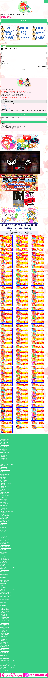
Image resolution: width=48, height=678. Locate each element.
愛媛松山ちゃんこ (5, 623)
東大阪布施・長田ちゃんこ (6, 596)
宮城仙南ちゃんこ (5, 439)
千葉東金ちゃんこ (5, 489)
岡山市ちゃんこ (4, 654)
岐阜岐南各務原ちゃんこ (6, 574)
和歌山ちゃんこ (4, 590)
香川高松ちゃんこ (5, 630)
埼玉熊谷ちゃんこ (5, 477)
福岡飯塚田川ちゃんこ (5, 642)
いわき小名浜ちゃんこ (5, 448)
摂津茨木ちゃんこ (5, 612)
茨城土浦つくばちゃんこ (6, 492)
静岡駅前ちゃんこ (5, 568)
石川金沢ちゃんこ (5, 539)
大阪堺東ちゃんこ (5, 605)
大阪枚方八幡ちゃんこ (5, 611)
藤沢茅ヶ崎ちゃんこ (5, 501)
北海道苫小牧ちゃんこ (5, 459)
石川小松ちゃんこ (5, 536)
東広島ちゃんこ (4, 649)
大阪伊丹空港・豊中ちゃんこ (7, 593)
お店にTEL (24, 20)
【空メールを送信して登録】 (24, 114)
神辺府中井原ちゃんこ (5, 658)
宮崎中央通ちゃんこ (5, 652)
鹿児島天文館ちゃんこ (5, 624)
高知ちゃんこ (4, 646)
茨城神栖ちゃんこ (5, 509)
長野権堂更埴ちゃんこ (5, 546)
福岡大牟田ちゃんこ (5, 655)
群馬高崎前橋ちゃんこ (5, 474)
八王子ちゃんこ (4, 527)
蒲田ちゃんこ (4, 526)
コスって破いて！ (5, 670)
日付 (2, 50)
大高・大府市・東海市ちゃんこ (7, 573)
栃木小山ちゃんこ (5, 478)
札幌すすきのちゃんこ (5, 452)
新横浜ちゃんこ (4, 514)
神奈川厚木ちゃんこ (5, 481)
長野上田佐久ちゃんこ (5, 551)
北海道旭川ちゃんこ (5, 449)
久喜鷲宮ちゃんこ (5, 508)
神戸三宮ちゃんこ (5, 602)
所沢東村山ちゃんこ (5, 505)
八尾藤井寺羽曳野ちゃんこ (6, 599)
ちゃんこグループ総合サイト (7, 662)
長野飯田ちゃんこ (5, 543)
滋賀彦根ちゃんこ (5, 587)
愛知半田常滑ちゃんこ (5, 581)
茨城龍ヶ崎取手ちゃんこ (6, 503)
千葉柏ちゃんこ (4, 517)
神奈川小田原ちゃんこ (5, 493)
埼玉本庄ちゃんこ (5, 484)
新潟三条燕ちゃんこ (5, 552)
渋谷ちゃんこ (4, 524)
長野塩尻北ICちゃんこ (5, 549)
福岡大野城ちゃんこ (5, 645)
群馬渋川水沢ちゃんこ (5, 490)
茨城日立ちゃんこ (5, 530)
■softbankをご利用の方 (5, 108)
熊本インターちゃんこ (5, 627)
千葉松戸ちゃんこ (5, 495)
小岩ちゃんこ (4, 523)
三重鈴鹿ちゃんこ (5, 579)
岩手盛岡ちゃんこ (5, 455)
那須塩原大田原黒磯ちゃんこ (7, 511)
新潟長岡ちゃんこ (5, 542)
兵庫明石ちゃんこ (5, 604)
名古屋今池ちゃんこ (5, 558)
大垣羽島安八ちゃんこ (5, 561)
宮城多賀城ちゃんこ (5, 454)
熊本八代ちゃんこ (5, 651)
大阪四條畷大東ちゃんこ (6, 617)
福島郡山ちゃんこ (5, 456)
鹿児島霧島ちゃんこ (5, 629)
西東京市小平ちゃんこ (5, 521)
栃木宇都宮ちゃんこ (5, 476)
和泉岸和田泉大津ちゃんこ (6, 595)
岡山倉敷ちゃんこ (5, 648)
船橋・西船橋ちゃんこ (5, 529)
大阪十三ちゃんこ (5, 608)
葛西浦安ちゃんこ (5, 512)
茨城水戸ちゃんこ (5, 468)
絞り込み (3, 56)
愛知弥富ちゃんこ (5, 564)
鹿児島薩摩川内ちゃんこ (6, 633)
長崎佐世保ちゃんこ (5, 626)
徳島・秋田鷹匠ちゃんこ (6, 634)
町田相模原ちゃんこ (5, 480)
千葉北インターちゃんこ (6, 520)
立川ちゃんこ (4, 467)
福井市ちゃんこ (4, 554)
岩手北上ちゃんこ (5, 451)
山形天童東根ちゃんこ (5, 442)
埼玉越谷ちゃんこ (5, 502)
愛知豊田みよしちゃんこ (6, 576)
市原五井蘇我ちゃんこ (5, 518)
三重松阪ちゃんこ (5, 577)
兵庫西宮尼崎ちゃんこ (5, 618)
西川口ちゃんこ (4, 465)
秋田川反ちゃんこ (5, 445)
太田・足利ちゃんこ (5, 506)
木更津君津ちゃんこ (5, 486)
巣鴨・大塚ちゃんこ (5, 532)
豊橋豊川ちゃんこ (5, 570)
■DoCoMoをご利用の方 (5, 105)
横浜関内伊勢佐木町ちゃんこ (7, 464)
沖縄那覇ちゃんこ (5, 637)
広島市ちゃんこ (4, 640)
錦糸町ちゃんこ (4, 487)
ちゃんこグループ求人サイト (7, 664)
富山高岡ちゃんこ (5, 537)
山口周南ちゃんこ (5, 639)
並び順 (2, 61)
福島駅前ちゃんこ (5, 458)
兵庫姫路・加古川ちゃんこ (6, 598)
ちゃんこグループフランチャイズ (8, 665)
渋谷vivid (3, 668)
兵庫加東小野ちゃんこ (5, 615)
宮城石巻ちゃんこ (5, 440)
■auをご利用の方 (4, 106)
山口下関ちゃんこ (5, 643)
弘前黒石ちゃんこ (5, 446)
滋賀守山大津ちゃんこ (5, 614)
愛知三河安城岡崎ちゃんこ (6, 559)
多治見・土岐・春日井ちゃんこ (7, 567)
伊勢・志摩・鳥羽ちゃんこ (6, 580)
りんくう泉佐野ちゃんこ (6, 606)
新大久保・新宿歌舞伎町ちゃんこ (8, 483)
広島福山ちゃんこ (5, 631)
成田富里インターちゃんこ (6, 473)
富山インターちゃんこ (5, 540)
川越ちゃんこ (4, 471)
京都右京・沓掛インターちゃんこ (8, 609)
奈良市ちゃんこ (4, 601)
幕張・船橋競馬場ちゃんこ (6, 515)
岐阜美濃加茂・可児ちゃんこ (7, 583)
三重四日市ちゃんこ (5, 565)
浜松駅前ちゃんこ (5, 571)
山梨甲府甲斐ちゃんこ (5, 545)
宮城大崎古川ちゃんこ (5, 443)
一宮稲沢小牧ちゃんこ (5, 562)
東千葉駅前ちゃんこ (5, 470)
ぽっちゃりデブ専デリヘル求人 (7, 667)
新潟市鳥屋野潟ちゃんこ (6, 548)
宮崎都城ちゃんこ (5, 636)
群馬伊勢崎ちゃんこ (5, 499)
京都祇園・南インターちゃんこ (7, 589)
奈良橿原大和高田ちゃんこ (6, 592)
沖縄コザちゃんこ (5, 657)
